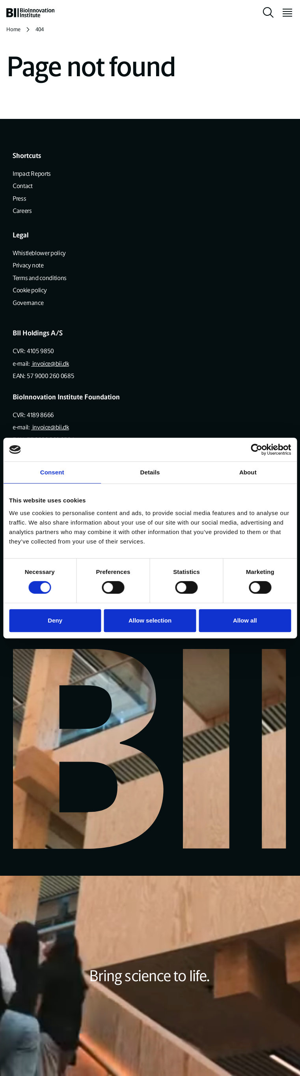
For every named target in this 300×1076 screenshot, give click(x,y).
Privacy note (28, 265)
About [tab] (248, 472)
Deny (55, 620)
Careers (22, 210)
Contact (22, 186)
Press (19, 198)
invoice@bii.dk (50, 363)
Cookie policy (30, 290)
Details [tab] (150, 472)
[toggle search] (268, 12)
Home (13, 29)
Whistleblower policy (39, 253)
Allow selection (150, 620)
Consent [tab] (52, 472)
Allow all (245, 620)
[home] (30, 12)
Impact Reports (32, 173)
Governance (28, 303)
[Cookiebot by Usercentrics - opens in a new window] (256, 449)
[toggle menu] (284, 12)
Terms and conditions (40, 278)
